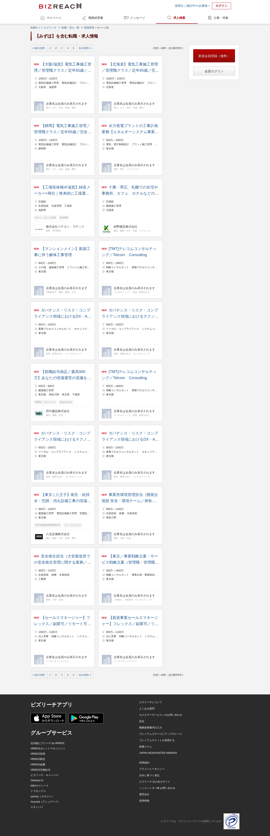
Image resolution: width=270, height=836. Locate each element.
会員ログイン (214, 71)
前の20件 (40, 48)
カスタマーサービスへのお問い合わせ (160, 714)
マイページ (54, 17)
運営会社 (144, 794)
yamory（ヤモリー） (42, 796)
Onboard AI (37, 780)
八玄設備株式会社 (58, 534)
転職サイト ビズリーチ (44, 27)
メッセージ (137, 17)
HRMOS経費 (38, 764)
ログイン (221, 5)
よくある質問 (146, 708)
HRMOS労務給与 (40, 769)
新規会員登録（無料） (214, 56)
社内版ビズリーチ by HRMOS (47, 743)
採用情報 (144, 800)
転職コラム (145, 746)
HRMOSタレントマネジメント (48, 748)
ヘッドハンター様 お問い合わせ (157, 788)
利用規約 (144, 762)
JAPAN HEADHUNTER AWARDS (158, 752)
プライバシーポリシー (152, 769)
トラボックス (38, 791)
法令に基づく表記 (149, 775)
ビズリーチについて (150, 702)
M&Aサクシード (40, 785)
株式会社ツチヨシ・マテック (65, 226)
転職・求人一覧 (70, 27)
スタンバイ (37, 807)
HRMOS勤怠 (38, 759)
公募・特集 (221, 17)
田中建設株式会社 (58, 411)
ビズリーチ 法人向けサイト (154, 781)
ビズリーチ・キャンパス (44, 775)
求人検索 (179, 17)
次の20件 (84, 48)
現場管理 (89, 27)
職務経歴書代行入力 (150, 727)
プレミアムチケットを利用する (157, 740)
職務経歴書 (95, 17)
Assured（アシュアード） (45, 801)
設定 (141, 721)
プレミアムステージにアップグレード (160, 733)
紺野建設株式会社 (125, 226)
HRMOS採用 (38, 753)
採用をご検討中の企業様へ (192, 5)
